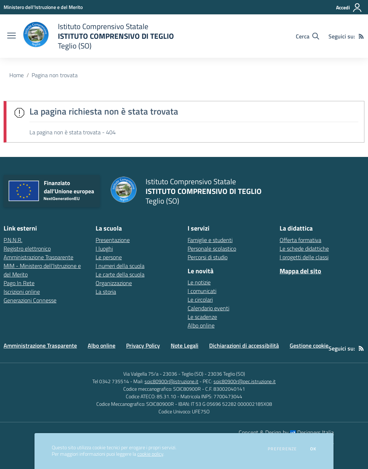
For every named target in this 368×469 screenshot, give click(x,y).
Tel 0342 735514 (110, 381)
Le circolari (200, 299)
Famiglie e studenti (210, 240)
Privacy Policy (143, 345)
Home (16, 75)
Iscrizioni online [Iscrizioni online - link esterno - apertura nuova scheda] (22, 291)
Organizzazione (114, 283)
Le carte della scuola (120, 274)
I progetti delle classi (304, 257)
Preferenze (282, 449)
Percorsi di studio (207, 257)
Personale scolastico (212, 248)
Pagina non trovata (55, 75)
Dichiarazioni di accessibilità (244, 345)
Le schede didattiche (304, 248)
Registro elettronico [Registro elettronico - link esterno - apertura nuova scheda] (27, 248)
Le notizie (199, 282)
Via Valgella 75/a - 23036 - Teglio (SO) (163, 373)
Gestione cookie (309, 345)
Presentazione (113, 240)
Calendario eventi (208, 308)
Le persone (109, 257)
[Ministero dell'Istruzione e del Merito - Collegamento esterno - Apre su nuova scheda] (43, 7)
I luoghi (104, 248)
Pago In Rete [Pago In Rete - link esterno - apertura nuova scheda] (19, 283)
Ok (313, 449)
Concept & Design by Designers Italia (286, 432)
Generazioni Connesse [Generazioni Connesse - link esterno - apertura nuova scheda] (30, 300)
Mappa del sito (300, 271)
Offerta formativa (300, 240)
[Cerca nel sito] (307, 36)
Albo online (201, 325)
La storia (106, 291)
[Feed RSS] (361, 36)
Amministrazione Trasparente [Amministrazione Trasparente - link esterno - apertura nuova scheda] (38, 257)
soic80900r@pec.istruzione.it (244, 381)
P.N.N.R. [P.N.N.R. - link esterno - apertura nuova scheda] (13, 240)
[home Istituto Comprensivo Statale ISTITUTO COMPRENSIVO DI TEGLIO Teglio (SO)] (98, 36)
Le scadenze (202, 316)
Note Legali (184, 345)
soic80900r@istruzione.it (171, 381)
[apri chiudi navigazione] (11, 36)
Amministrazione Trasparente (40, 345)
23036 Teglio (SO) (226, 373)
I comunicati (202, 291)
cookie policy (150, 454)
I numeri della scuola (120, 265)
